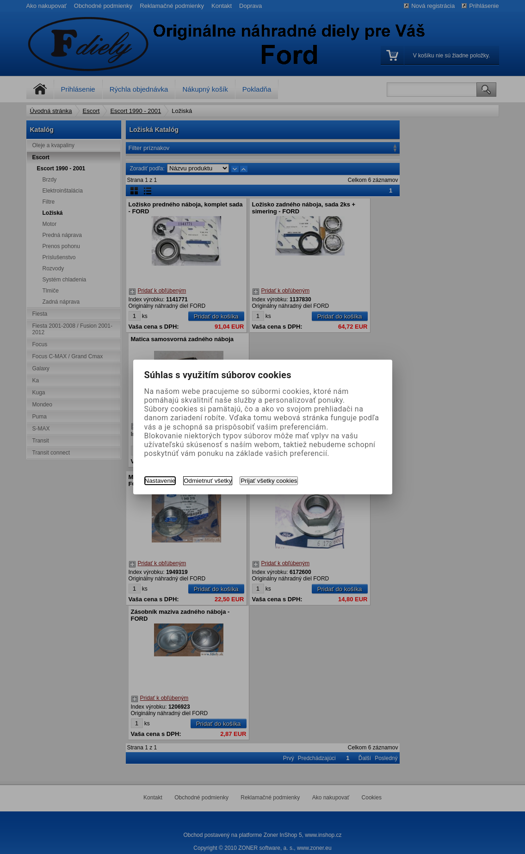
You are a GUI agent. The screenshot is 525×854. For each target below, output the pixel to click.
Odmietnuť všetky (208, 480)
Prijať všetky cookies (269, 480)
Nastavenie (160, 480)
